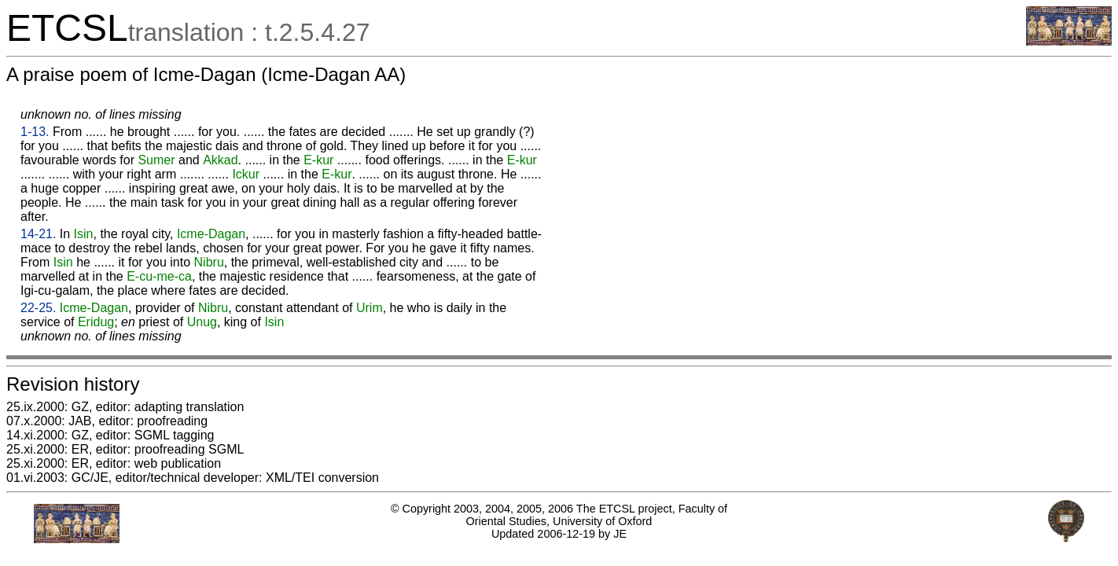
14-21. (38, 234)
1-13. (34, 131)
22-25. (38, 307)
